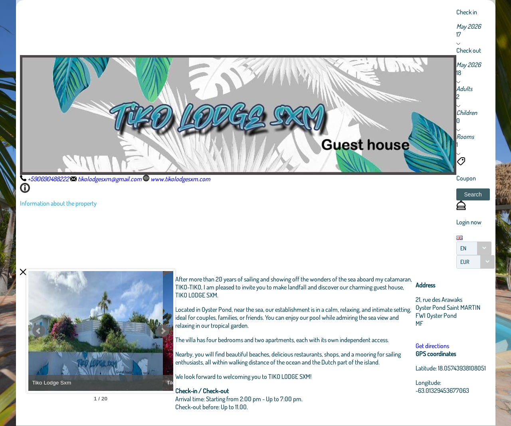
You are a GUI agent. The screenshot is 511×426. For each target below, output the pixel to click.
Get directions (434, 346)
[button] (473, 194)
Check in (466, 12)
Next (177, 331)
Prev (38, 331)
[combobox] (473, 248)
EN (463, 248)
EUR (464, 261)
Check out (468, 50)
